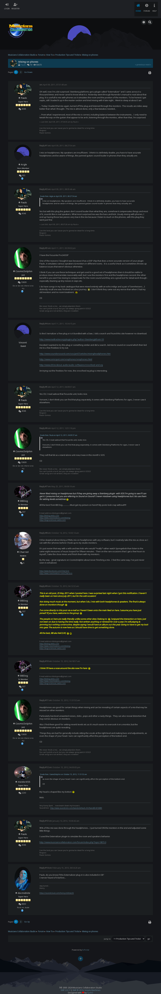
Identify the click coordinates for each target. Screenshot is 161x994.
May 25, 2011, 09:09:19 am (57, 480)
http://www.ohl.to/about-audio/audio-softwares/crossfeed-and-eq (71, 358)
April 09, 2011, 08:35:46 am (57, 182)
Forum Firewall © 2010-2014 (87, 988)
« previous (140, 58)
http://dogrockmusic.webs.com (52, 513)
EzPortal (85, 943)
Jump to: (107, 932)
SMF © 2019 (77, 983)
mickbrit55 (24, 775)
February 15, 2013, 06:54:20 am (60, 861)
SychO (90, 986)
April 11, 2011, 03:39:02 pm (57, 241)
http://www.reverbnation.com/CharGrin (55, 567)
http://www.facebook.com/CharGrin (54, 564)
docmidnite (24, 886)
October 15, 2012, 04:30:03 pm (59, 760)
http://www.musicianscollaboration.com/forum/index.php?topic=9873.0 (72, 835)
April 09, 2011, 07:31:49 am (53, 78)
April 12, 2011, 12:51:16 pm (57, 421)
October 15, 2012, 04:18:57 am (59, 654)
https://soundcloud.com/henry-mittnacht (56, 886)
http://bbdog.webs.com (49, 509)
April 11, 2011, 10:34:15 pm (57, 317)
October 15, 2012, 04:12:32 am (59, 579)
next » (148, 58)
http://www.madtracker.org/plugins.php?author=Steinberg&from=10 (71, 332)
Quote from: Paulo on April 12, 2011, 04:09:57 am (58, 429)
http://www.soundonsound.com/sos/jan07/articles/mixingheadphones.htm (75, 347)
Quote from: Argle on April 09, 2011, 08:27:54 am (58, 190)
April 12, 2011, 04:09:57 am (57, 380)
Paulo (23, 58)
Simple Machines (92, 983)
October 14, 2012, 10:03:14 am (59, 526)
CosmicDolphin (24, 264)
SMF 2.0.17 (65, 983)
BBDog (24, 494)
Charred (23, 545)
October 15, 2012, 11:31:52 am (59, 694)
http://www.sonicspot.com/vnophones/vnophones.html (65, 352)
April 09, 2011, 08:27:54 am (57, 139)
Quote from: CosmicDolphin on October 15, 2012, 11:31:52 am (63, 768)
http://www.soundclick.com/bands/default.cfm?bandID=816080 (76, 801)
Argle (24, 158)
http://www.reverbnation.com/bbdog (54, 511)
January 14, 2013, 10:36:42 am (59, 814)
